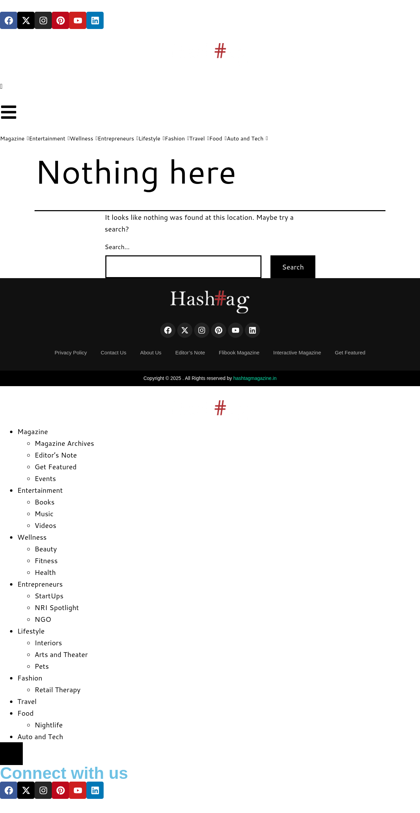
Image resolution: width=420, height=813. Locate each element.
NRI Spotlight (57, 607)
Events (45, 478)
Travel (27, 701)
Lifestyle (31, 631)
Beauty (46, 549)
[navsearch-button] (1, 86)
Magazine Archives (64, 443)
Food (25, 713)
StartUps (49, 595)
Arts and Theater (61, 654)
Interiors (48, 642)
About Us (151, 352)
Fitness (46, 560)
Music (44, 513)
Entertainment (40, 490)
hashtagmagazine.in (254, 378)
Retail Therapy (57, 689)
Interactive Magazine (297, 352)
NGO (43, 619)
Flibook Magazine (239, 352)
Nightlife (49, 724)
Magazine (32, 431)
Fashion (29, 678)
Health (45, 572)
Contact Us (113, 352)
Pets (42, 666)
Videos (45, 525)
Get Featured (350, 352)
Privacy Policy (71, 352)
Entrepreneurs (40, 584)
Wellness (32, 537)
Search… (117, 246)
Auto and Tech (40, 736)
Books (45, 502)
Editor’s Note (190, 352)
